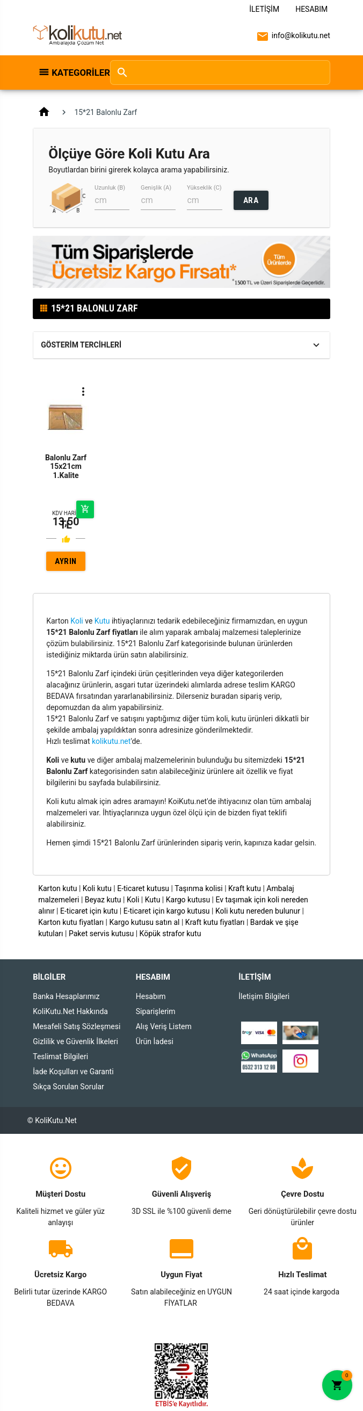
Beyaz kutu (103, 899)
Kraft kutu (244, 888)
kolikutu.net (111, 741)
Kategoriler (75, 72)
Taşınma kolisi (199, 888)
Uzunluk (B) (110, 187)
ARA (251, 200)
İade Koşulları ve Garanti (73, 1071)
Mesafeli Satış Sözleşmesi (76, 1026)
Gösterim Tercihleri (81, 345)
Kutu (102, 621)
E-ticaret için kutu (89, 911)
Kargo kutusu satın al (145, 922)
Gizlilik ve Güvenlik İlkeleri (75, 1041)
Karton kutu (57, 888)
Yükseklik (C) (204, 187)
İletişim (264, 9)
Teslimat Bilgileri (60, 1056)
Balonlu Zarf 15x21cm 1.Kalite (65, 466)
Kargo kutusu (188, 899)
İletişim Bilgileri (263, 996)
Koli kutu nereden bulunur (257, 911)
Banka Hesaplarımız (66, 996)
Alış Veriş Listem (164, 1026)
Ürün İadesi (154, 1041)
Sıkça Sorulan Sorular (68, 1086)
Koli (76, 621)
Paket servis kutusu (101, 933)
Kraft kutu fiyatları (215, 922)
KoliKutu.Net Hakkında (70, 1011)
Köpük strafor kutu (170, 933)
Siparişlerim (156, 1011)
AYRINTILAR (66, 563)
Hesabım (311, 9)
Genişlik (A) (156, 187)
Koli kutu (97, 888)
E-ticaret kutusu (143, 888)
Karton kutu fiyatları (71, 922)
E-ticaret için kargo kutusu (167, 911)
